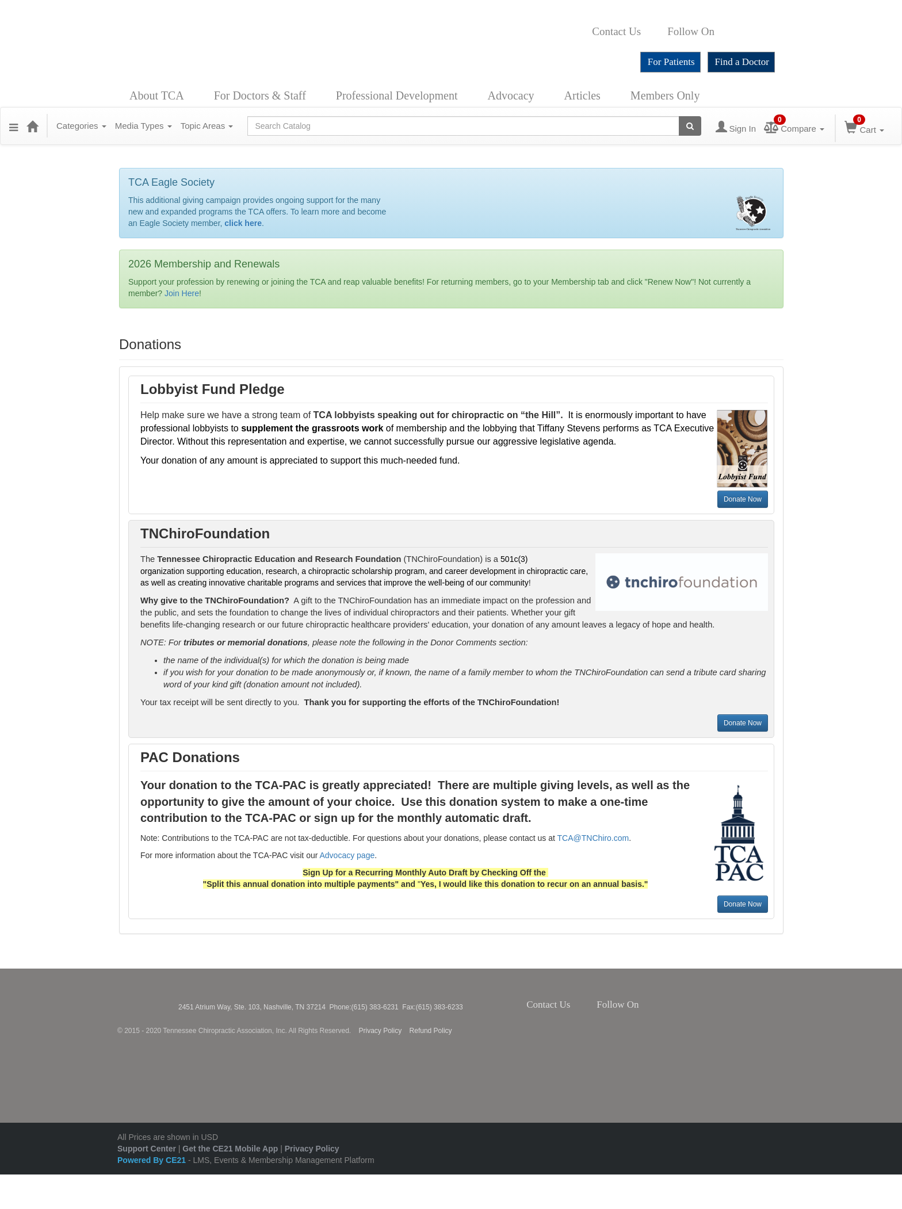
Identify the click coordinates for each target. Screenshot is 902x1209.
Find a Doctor (742, 61)
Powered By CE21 (152, 1160)
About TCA (156, 95)
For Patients (671, 61)
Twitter (733, 31)
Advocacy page (347, 855)
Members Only (665, 95)
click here (243, 223)
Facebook (721, 31)
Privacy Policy (380, 1031)
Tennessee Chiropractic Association (147, 1000)
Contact (650, 31)
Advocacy (510, 95)
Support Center (146, 1148)
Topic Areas (207, 126)
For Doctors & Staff (260, 95)
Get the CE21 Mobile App (230, 1148)
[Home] (32, 126)
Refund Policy (431, 1031)
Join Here (182, 293)
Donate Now (743, 499)
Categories (81, 126)
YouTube (770, 31)
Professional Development (397, 95)
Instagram (749, 31)
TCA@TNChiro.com (593, 838)
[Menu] (13, 126)
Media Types (143, 126)
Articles (582, 95)
